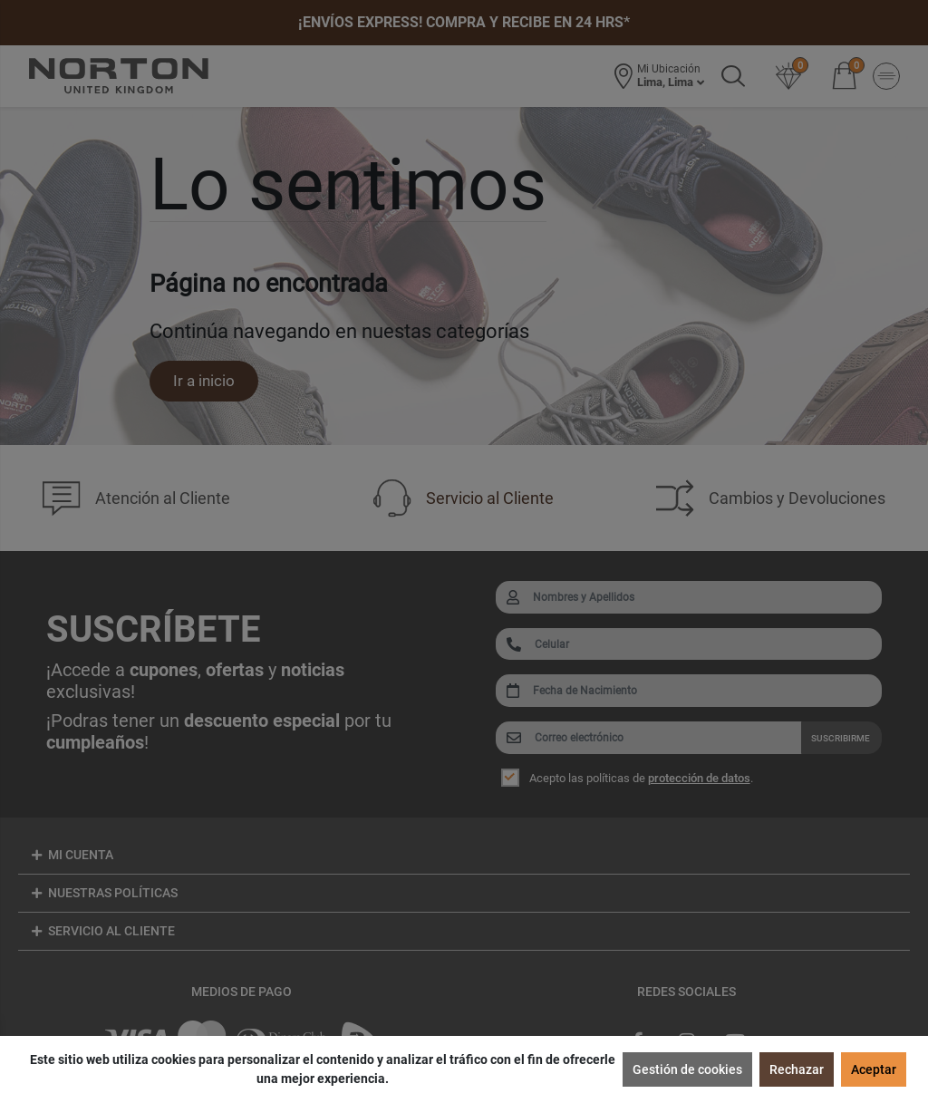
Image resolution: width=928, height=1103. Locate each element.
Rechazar (796, 1069)
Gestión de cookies (687, 1069)
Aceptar (873, 1069)
